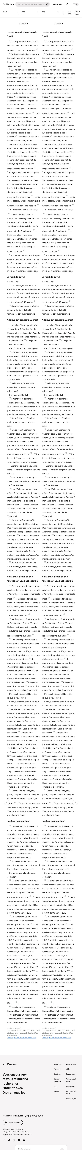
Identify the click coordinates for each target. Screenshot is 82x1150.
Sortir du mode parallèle (77, 12)
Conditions (25, 1132)
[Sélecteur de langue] (67, 4)
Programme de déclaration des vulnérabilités (17, 1134)
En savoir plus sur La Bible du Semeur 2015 (21, 1038)
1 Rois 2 (10, 12)
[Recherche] (30, 4)
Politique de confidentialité (11, 1132)
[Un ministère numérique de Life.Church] (41, 1115)
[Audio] (63, 13)
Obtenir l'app (57, 4)
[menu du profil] (75, 4)
